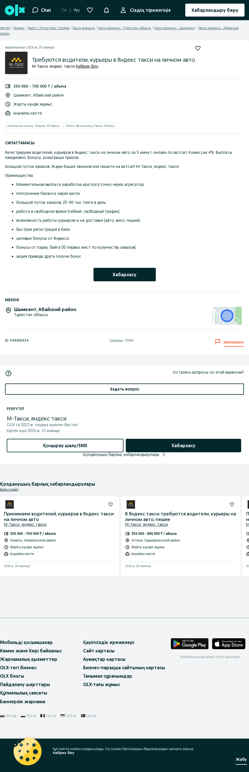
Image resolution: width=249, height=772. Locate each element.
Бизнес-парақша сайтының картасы (124, 667)
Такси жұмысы (83, 28)
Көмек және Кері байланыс (31, 651)
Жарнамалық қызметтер (28, 659)
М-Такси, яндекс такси (25, 524)
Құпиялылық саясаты (23, 693)
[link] (124, 274)
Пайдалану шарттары (25, 684)
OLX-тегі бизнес (18, 667)
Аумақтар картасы (104, 659)
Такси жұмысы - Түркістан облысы (124, 28)
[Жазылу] (110, 504)
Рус (77, 10)
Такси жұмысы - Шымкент (174, 28)
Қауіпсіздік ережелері (108, 642)
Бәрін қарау (9, 489)
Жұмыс (19, 28)
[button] (106, 9)
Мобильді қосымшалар (26, 642)
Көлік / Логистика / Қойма (48, 28)
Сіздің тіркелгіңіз (149, 10)
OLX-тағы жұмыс (101, 684)
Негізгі (5, 28)
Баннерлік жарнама (22, 701)
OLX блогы (12, 676)
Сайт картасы (99, 651)
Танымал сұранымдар (107, 676)
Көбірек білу (87, 66)
